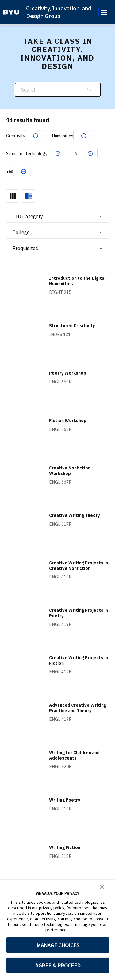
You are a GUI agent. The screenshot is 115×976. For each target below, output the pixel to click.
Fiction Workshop (67, 420)
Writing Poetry (64, 800)
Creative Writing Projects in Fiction (78, 660)
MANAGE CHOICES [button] (57, 945)
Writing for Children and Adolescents (74, 755)
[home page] (11, 12)
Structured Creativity (72, 325)
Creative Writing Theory (74, 515)
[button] (102, 886)
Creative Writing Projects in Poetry (78, 613)
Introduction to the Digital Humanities (77, 280)
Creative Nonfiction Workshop (69, 470)
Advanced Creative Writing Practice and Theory (77, 707)
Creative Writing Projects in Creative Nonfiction (78, 565)
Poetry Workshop (67, 373)
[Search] (58, 90)
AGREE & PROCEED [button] (57, 965)
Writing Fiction (64, 847)
